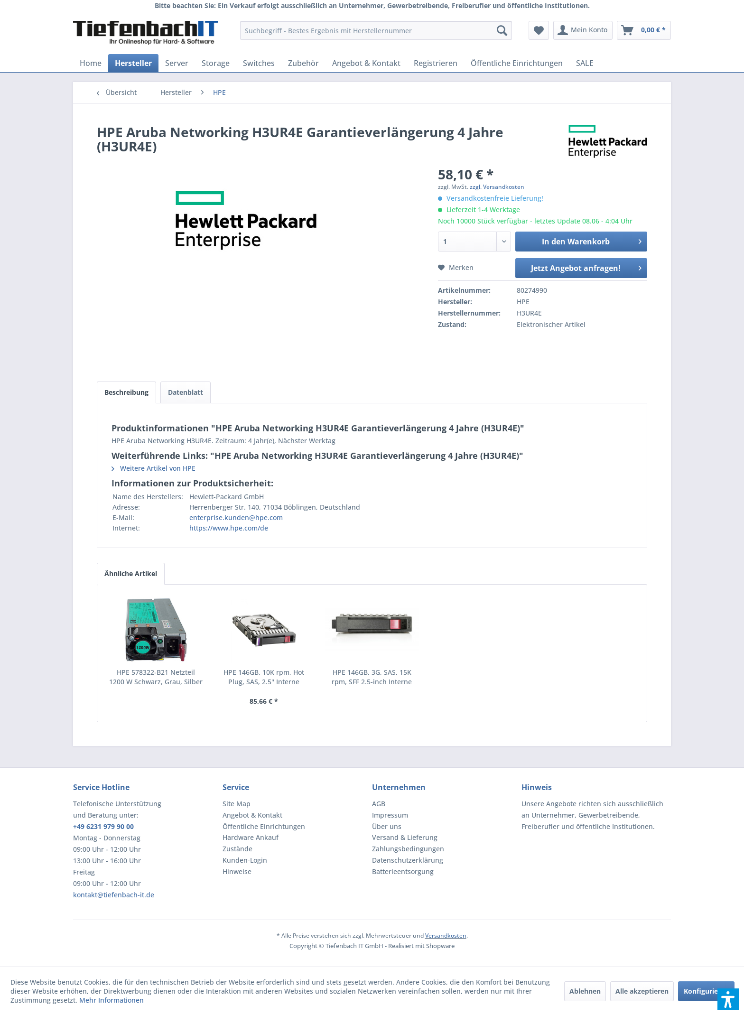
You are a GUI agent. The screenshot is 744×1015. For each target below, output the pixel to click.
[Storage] (215, 63)
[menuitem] (376, 30)
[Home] (90, 63)
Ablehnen (585, 991)
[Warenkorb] (644, 30)
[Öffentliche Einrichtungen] (516, 63)
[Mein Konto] (583, 30)
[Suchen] (502, 30)
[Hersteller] (133, 63)
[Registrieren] (435, 63)
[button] (728, 999)
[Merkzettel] (539, 30)
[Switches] (258, 63)
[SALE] (584, 63)
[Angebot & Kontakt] (366, 63)
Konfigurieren (706, 991)
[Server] (176, 63)
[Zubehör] (303, 63)
